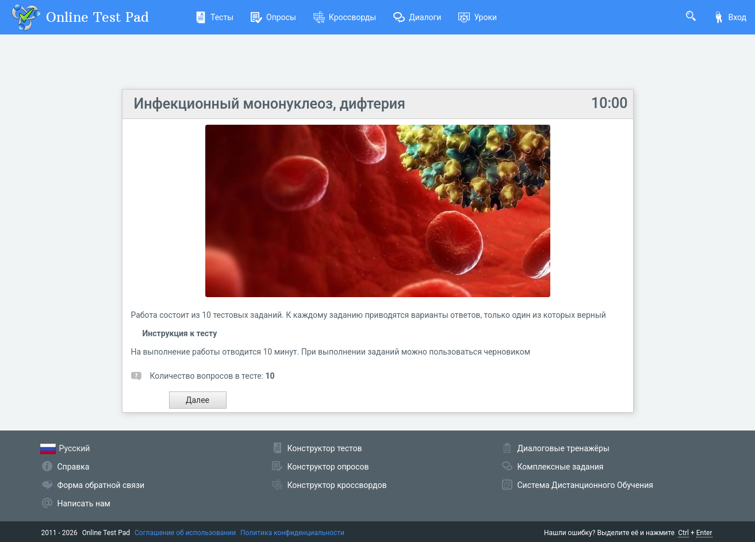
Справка (74, 466)
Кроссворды (344, 17)
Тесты (214, 17)
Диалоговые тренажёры (564, 448)
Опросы (273, 17)
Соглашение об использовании (185, 533)
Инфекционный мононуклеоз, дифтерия (269, 103)
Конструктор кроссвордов (337, 485)
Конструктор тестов (325, 448)
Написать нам (84, 503)
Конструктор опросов (328, 466)
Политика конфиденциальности (292, 533)
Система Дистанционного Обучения (585, 485)
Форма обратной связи (101, 485)
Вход (729, 17)
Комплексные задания (561, 466)
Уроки (477, 17)
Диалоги (417, 17)
